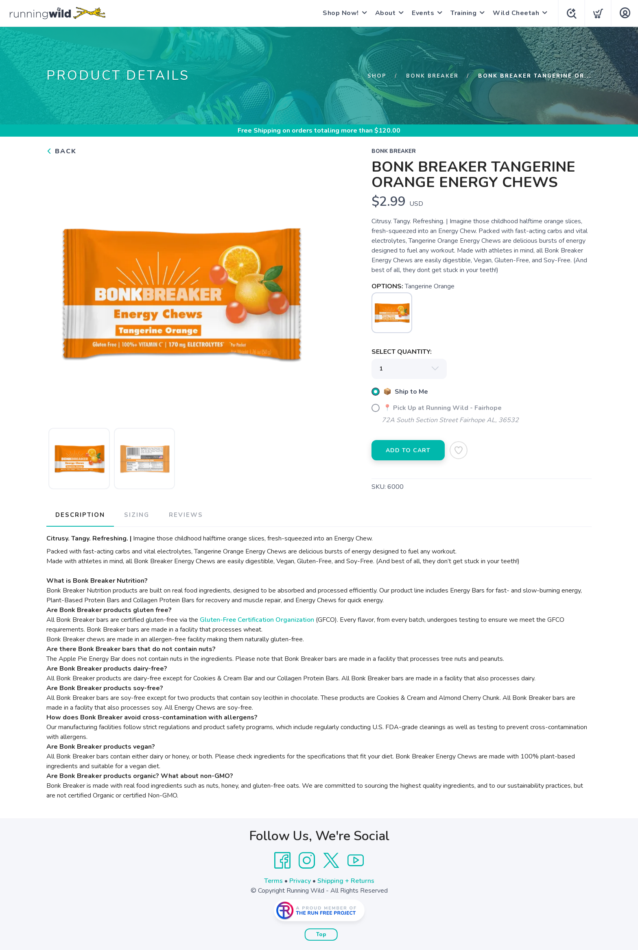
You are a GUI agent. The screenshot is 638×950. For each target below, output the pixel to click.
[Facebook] (282, 860)
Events (421, 13)
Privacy (300, 880)
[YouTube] (355, 860)
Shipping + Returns (345, 880)
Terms (273, 880)
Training (462, 13)
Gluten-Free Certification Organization (257, 619)
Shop (376, 76)
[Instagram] (307, 860)
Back (61, 151)
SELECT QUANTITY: (401, 351)
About (384, 13)
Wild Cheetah (514, 13)
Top (321, 934)
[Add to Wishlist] (459, 450)
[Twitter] (331, 860)
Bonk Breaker (432, 76)
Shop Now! (339, 13)
